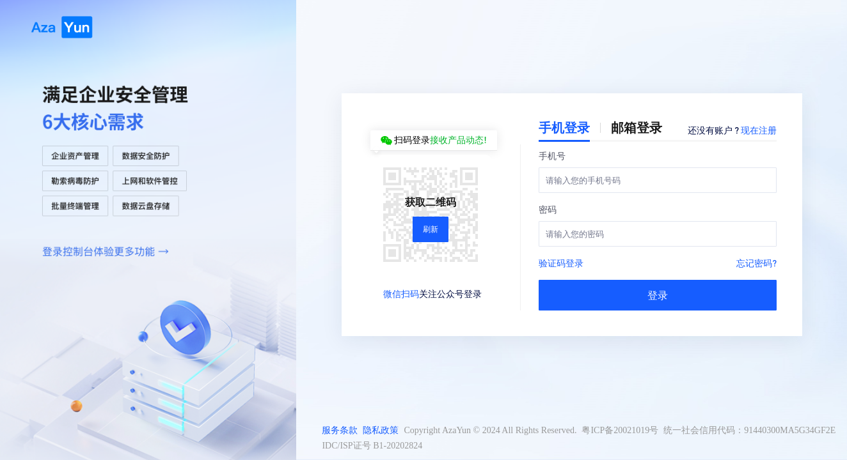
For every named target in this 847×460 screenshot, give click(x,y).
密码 (548, 209)
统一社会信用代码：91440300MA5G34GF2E (749, 430)
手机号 (552, 155)
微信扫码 (401, 293)
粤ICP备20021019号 (620, 430)
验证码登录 (561, 262)
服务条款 (340, 430)
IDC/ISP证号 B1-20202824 (372, 445)
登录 (657, 295)
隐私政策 (381, 430)
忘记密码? (756, 262)
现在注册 (759, 129)
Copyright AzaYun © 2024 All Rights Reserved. (490, 430)
